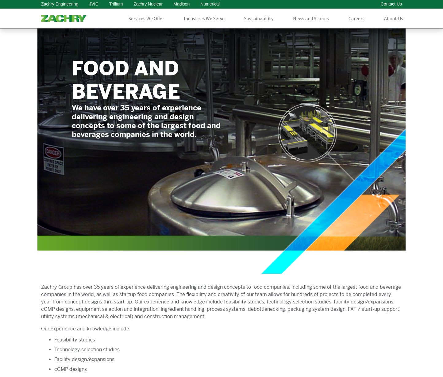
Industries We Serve (204, 18)
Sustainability (258, 18)
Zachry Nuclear (148, 4)
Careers (356, 18)
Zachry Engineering (59, 4)
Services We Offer (146, 18)
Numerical (210, 4)
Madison (181, 4)
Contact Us (391, 4)
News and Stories (311, 18)
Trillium (116, 4)
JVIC (93, 4)
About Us (393, 18)
